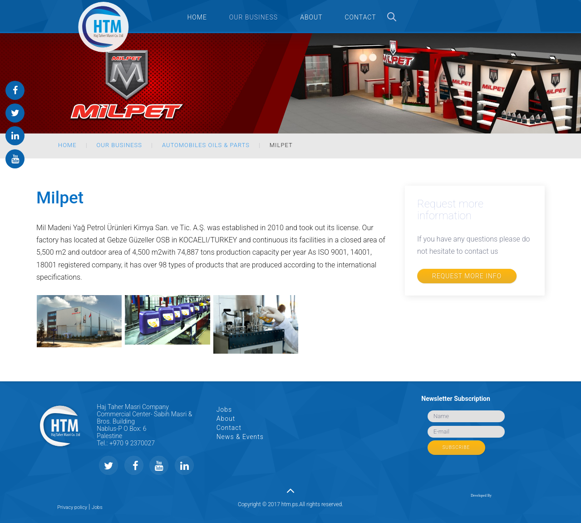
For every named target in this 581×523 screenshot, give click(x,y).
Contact (229, 427)
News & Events (240, 437)
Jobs (224, 409)
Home (67, 145)
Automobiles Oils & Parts (206, 145)
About (226, 418)
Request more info (467, 276)
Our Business (119, 145)
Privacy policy (72, 507)
